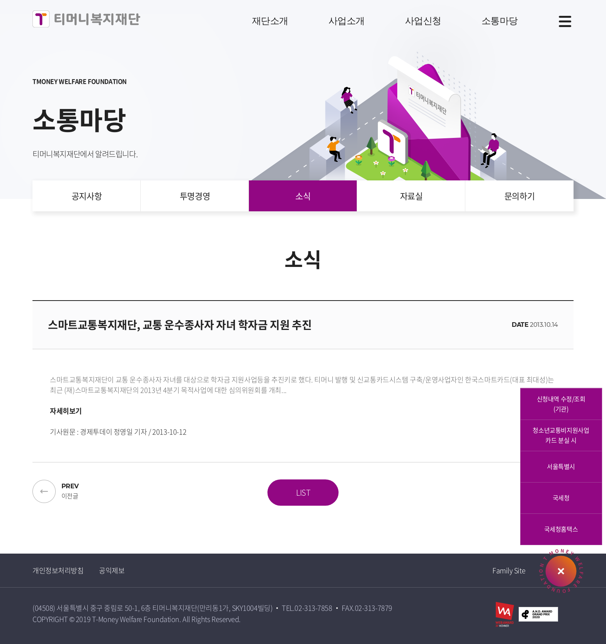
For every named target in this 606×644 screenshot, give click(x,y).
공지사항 (86, 195)
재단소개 (270, 20)
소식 (302, 195)
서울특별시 (561, 466)
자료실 (411, 195)
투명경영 (195, 195)
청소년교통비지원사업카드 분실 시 (561, 435)
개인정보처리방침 (57, 570)
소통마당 (500, 20)
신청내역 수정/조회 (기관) (561, 403)
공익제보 (111, 570)
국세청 (561, 497)
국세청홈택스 (561, 529)
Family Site (508, 570)
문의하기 (519, 195)
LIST (302, 492)
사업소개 (347, 20)
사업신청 (423, 20)
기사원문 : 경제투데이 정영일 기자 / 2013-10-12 (118, 432)
